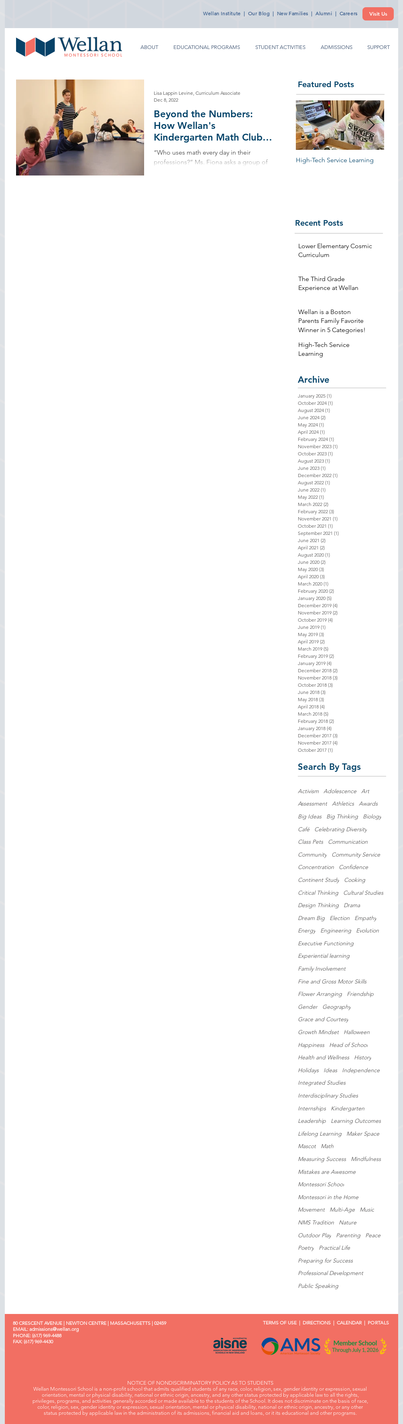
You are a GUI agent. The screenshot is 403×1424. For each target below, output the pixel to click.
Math (327, 1146)
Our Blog (259, 13)
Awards (368, 803)
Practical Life (334, 1247)
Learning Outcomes (356, 1120)
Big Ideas (310, 816)
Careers (349, 13)
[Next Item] (371, 125)
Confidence (353, 867)
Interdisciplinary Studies (328, 1095)
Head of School (348, 1045)
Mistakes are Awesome (327, 1171)
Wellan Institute (222, 13)
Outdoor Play (314, 1235)
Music (367, 1209)
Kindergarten (347, 1108)
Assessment (312, 803)
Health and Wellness (323, 1057)
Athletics (343, 803)
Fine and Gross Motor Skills (332, 981)
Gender (308, 1006)
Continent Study (318, 879)
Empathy (365, 918)
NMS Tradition (316, 1222)
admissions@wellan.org (54, 1329)
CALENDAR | (352, 1323)
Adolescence (340, 791)
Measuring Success (322, 1159)
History (362, 1057)
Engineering (335, 930)
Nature (347, 1222)
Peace (373, 1235)
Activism (308, 791)
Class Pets (310, 841)
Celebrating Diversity (340, 829)
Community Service (356, 854)
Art (365, 791)
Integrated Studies (322, 1082)
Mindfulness (366, 1159)
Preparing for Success (325, 1260)
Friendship (360, 994)
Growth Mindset (318, 1032)
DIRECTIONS (317, 1323)
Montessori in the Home (328, 1197)
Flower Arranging (320, 994)
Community (312, 854)
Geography (336, 1006)
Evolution (367, 930)
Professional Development (330, 1273)
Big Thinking (342, 816)
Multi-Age (342, 1209)
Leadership (312, 1120)
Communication (348, 841)
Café (303, 829)
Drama (352, 905)
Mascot (307, 1146)
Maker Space (362, 1133)
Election (340, 918)
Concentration (316, 867)
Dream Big (311, 918)
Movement (311, 1209)
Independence (361, 1070)
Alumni (323, 13)
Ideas (330, 1070)
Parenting (348, 1235)
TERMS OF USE (277, 1323)
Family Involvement (322, 968)
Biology (372, 816)
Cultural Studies (363, 892)
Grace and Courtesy (323, 1019)
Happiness (311, 1045)
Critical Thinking (318, 892)
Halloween (357, 1032)
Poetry (306, 1247)
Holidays (308, 1070)
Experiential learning (324, 955)
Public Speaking (318, 1285)
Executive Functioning (326, 943)
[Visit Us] (378, 13)
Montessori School (321, 1184)
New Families (292, 13)
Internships (312, 1108)
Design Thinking (318, 905)
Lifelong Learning (320, 1133)
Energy (306, 930)
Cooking (354, 879)
